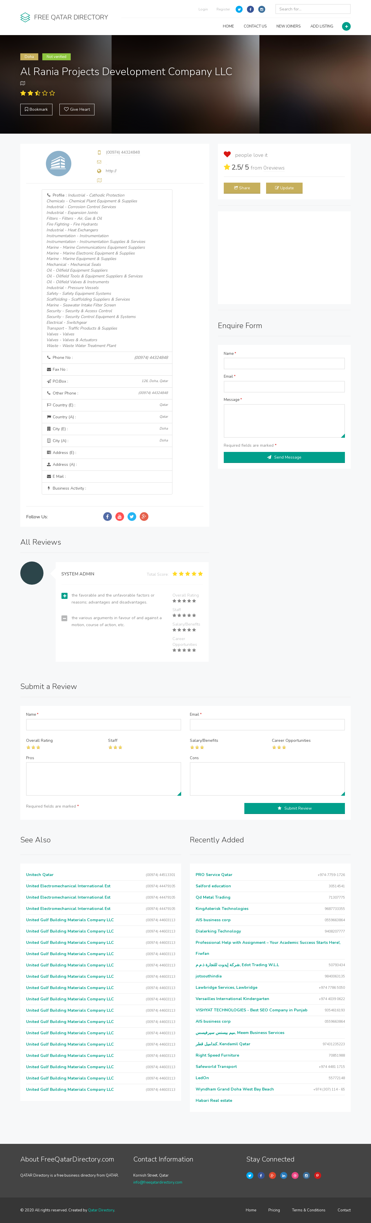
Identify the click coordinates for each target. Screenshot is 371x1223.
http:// (111, 171)
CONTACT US (255, 26)
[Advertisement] (284, 257)
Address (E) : (61, 452)
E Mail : (56, 476)
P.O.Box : (107, 381)
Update (284, 188)
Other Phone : (107, 393)
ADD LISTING (321, 26)
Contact (344, 1210)
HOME (228, 26)
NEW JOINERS (289, 26)
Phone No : (107, 358)
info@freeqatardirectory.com (157, 1182)
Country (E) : (107, 405)
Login (203, 9)
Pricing (274, 1210)
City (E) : (107, 429)
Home (251, 1210)
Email (230, 376)
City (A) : (107, 441)
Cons (194, 758)
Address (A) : (61, 464)
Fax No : (57, 369)
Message (233, 399)
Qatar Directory (101, 1210)
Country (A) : (107, 417)
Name (230, 353)
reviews (274, 167)
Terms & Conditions (308, 1210)
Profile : (95, 270)
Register (223, 9)
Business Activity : (66, 488)
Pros (30, 758)
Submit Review (295, 808)
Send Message (284, 457)
